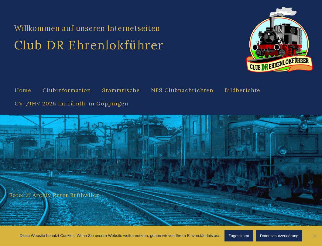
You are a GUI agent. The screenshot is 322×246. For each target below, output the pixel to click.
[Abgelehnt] (314, 236)
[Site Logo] (279, 40)
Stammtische (121, 90)
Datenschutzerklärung (279, 236)
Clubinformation (67, 90)
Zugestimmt (238, 236)
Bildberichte (242, 90)
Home (23, 90)
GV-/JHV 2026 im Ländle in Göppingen (71, 103)
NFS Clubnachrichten (182, 90)
